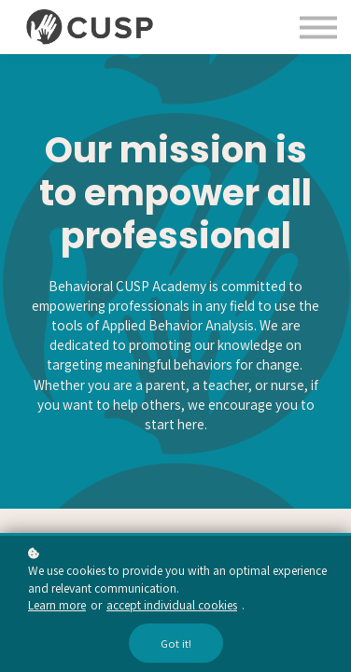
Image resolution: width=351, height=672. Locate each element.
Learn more (57, 604)
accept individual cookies (171, 604)
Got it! (176, 643)
